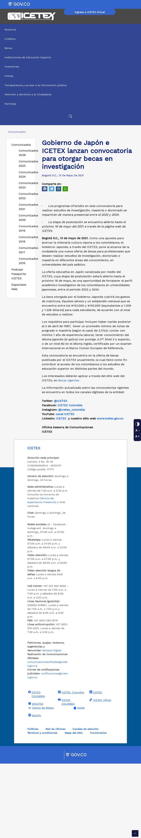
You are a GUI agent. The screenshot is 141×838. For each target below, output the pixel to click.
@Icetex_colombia (72, 484)
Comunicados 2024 (25, 174)
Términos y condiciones (42, 807)
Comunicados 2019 (25, 228)
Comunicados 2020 (25, 218)
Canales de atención (86, 803)
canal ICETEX (65, 488)
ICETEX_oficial (99, 774)
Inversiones (12, 66)
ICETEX (61, 493)
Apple (78, 782)
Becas (8, 48)
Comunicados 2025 (25, 163)
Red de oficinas (55, 803)
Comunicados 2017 (25, 250)
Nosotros (10, 29)
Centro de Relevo (40, 782)
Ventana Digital (51, 724)
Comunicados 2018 (25, 239)
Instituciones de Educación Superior (28, 57)
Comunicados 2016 (25, 261)
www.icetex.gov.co (110, 493)
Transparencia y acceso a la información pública (36, 85)
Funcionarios (98, 807)
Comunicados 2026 (25, 153)
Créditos (10, 38)
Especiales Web (18, 287)
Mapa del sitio (74, 807)
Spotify (34, 789)
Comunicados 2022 (25, 196)
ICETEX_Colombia (70, 766)
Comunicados (21, 144)
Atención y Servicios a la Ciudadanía (28, 94)
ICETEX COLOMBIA (36, 768)
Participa (10, 103)
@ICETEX (60, 475)
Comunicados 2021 (25, 207)
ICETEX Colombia (70, 479)
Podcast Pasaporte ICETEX (18, 274)
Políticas (32, 803)
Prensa (9, 75)
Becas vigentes (68, 454)
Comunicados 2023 (25, 185)
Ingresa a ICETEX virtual (90, 12)
